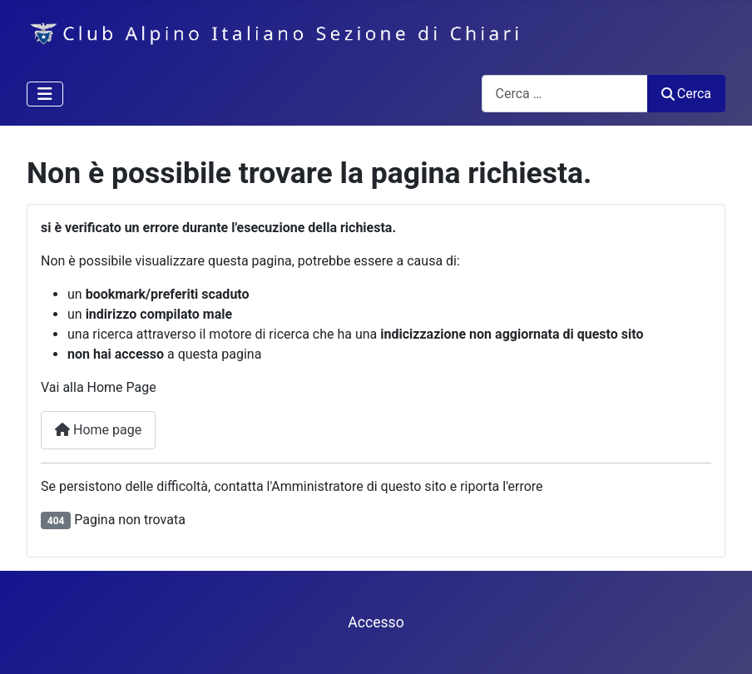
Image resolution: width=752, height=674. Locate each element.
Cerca (686, 94)
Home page (98, 430)
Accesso (375, 622)
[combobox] (565, 93)
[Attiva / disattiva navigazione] (45, 94)
